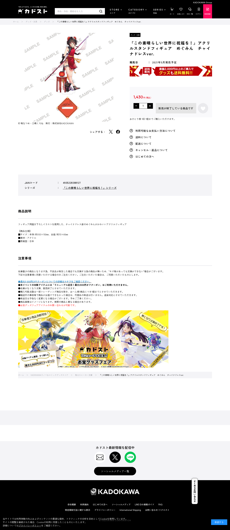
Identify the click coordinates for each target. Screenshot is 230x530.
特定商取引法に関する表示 (77, 509)
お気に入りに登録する (203, 108)
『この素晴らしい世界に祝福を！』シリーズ (90, 188)
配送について (143, 143)
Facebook (118, 132)
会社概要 (72, 504)
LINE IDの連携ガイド (144, 504)
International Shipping (130, 509)
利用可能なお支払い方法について (155, 131)
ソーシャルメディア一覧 (115, 471)
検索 (101, 11)
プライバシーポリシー (104, 509)
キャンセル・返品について (151, 150)
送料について (143, 137)
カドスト (32, 9)
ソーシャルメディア (121, 504)
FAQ (160, 504)
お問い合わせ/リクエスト (157, 509)
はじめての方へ (144, 156)
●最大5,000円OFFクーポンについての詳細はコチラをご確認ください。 (54, 281)
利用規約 (84, 504)
